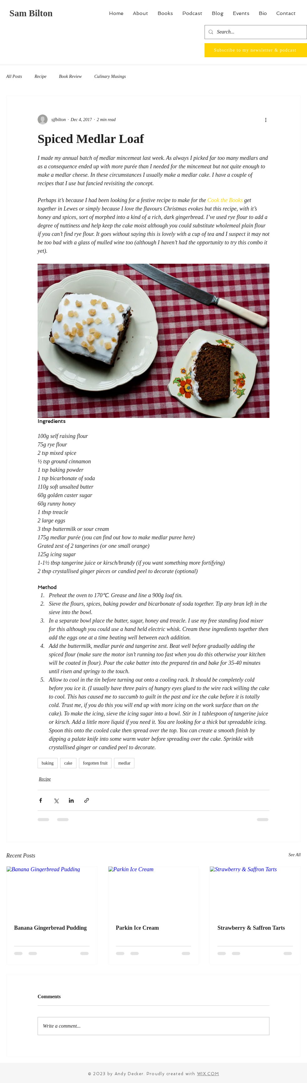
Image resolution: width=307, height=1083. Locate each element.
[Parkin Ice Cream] (153, 892)
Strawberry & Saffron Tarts (251, 928)
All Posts (14, 76)
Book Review (70, 76)
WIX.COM (208, 1073)
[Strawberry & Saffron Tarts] (255, 892)
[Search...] (255, 32)
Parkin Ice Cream (137, 928)
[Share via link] (87, 800)
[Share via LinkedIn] (71, 800)
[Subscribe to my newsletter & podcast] (256, 50)
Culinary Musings (110, 76)
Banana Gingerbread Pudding (50, 928)
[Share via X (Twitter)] (56, 800)
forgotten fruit (95, 763)
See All (295, 854)
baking (48, 763)
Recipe (40, 76)
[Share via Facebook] (41, 800)
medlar (124, 763)
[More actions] (265, 119)
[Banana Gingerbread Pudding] (52, 892)
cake (68, 763)
